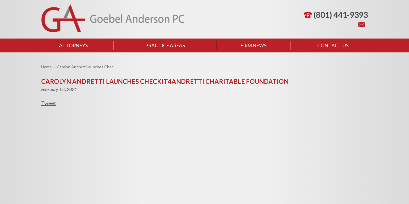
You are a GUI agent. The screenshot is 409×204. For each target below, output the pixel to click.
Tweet (48, 103)
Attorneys (73, 45)
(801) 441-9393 (341, 15)
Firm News (253, 45)
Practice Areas (165, 45)
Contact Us (333, 45)
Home (46, 66)
